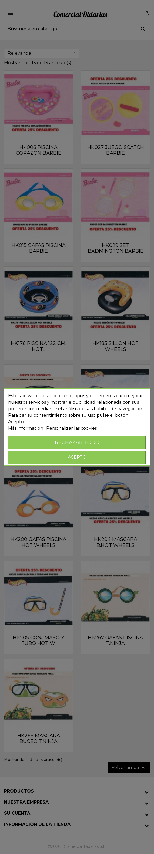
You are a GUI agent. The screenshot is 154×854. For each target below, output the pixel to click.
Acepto (77, 457)
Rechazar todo (77, 442)
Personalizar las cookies (71, 428)
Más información (26, 428)
